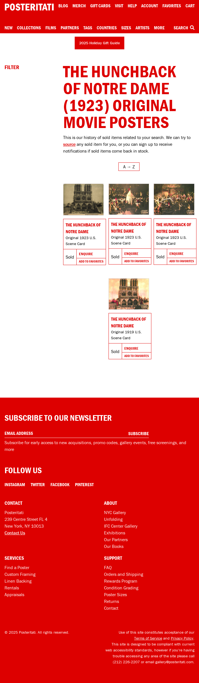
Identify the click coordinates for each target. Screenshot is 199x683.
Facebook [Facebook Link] (59, 484)
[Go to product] (83, 199)
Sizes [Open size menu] (126, 27)
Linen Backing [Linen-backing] (18, 581)
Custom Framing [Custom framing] (20, 574)
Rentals (12, 588)
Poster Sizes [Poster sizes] (115, 594)
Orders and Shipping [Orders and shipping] (123, 574)
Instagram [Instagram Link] (15, 484)
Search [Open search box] (184, 27)
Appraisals (14, 594)
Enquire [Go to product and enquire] (86, 253)
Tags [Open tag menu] (87, 27)
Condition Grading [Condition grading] (121, 588)
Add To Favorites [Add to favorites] (91, 261)
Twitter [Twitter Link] (38, 484)
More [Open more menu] (159, 27)
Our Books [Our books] (113, 546)
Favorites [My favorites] (171, 5)
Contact (111, 608)
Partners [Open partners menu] (70, 27)
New (8, 27)
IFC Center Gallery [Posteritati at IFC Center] (121, 526)
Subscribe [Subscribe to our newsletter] (138, 433)
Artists (142, 27)
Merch (79, 5)
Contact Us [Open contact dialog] (15, 533)
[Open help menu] (132, 5)
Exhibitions (114, 533)
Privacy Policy (182, 638)
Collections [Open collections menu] (29, 27)
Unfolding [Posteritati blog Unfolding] (113, 519)
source (69, 144)
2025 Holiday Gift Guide (99, 42)
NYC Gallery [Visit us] (115, 512)
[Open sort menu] (129, 166)
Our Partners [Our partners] (116, 539)
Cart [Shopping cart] (189, 5)
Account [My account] (149, 5)
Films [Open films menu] (50, 27)
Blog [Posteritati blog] (63, 5)
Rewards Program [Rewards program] (120, 581)
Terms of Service (148, 638)
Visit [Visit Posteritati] (119, 5)
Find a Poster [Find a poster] (17, 567)
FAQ (108, 567)
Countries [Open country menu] (107, 27)
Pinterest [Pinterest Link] (84, 484)
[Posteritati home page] (29, 7)
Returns (111, 601)
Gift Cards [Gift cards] (100, 5)
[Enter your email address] (77, 433)
